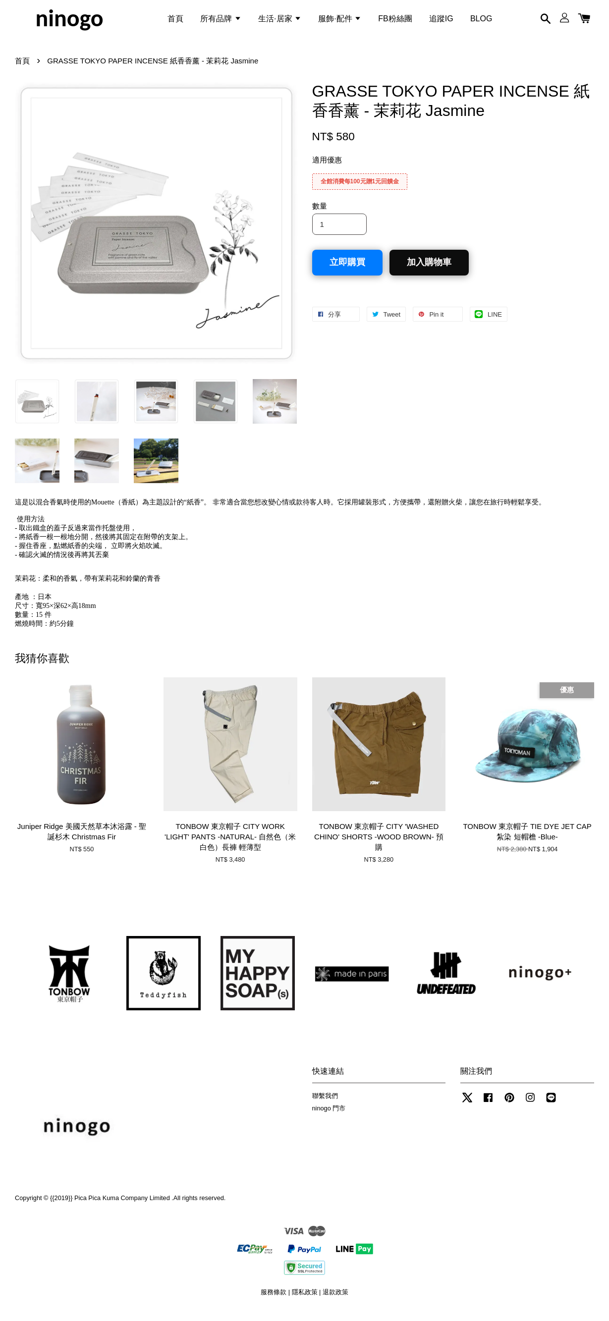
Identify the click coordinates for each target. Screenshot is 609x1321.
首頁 (175, 21)
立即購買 (347, 271)
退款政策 (335, 1301)
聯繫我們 (325, 1104)
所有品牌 (220, 21)
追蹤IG (441, 21)
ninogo (69, 21)
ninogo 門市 (329, 1116)
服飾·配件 (339, 21)
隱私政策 (305, 1301)
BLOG (481, 21)
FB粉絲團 (395, 21)
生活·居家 (279, 21)
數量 (319, 215)
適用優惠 (327, 169)
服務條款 (273, 1301)
